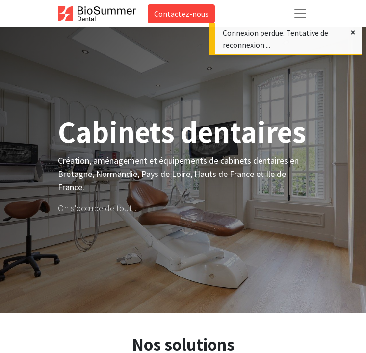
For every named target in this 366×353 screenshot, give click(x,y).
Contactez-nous (181, 14)
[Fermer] (353, 32)
